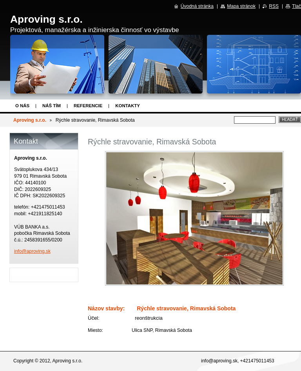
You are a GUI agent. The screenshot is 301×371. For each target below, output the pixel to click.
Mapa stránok (241, 6)
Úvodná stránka (197, 6)
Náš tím (51, 105)
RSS (274, 6)
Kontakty (127, 105)
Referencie (88, 105)
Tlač (296, 6)
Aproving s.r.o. (29, 120)
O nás (22, 105)
